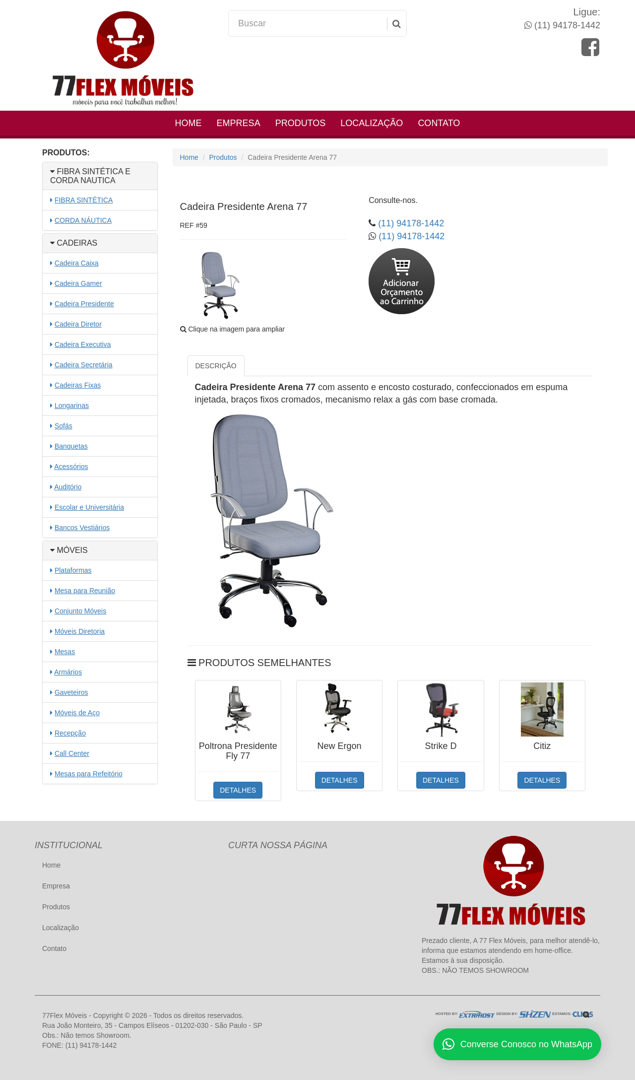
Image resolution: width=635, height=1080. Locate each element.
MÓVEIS (69, 550)
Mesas (65, 652)
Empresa (238, 123)
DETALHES (238, 790)
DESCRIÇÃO (216, 366)
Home (188, 123)
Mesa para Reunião (85, 591)
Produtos (300, 123)
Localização (371, 123)
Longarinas (72, 405)
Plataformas (73, 570)
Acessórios (71, 467)
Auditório (67, 487)
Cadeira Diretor (78, 324)
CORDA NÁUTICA (83, 220)
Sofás (63, 426)
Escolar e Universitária (89, 507)
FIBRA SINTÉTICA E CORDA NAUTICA (90, 176)
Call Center (72, 753)
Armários (68, 672)
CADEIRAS (73, 243)
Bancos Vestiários (82, 528)
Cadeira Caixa (77, 263)
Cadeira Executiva (83, 344)
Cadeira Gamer (78, 283)
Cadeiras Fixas (78, 385)
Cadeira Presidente (84, 304)
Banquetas (71, 446)
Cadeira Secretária (84, 365)
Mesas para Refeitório (89, 774)
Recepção (70, 733)
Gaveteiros (71, 692)
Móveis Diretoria (80, 631)
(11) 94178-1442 (566, 25)
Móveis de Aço (77, 713)
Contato (439, 123)
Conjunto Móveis (80, 611)
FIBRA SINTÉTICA (84, 200)
